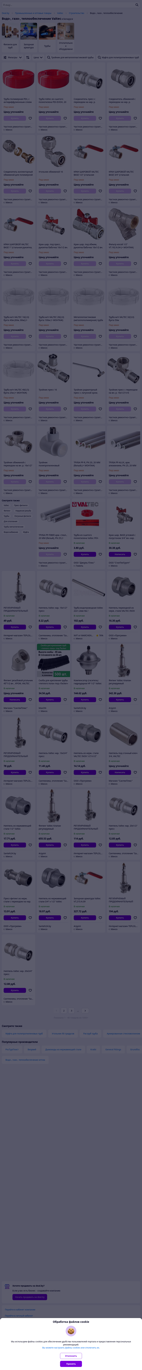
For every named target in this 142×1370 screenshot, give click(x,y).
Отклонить (71, 1355)
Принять (71, 1363)
